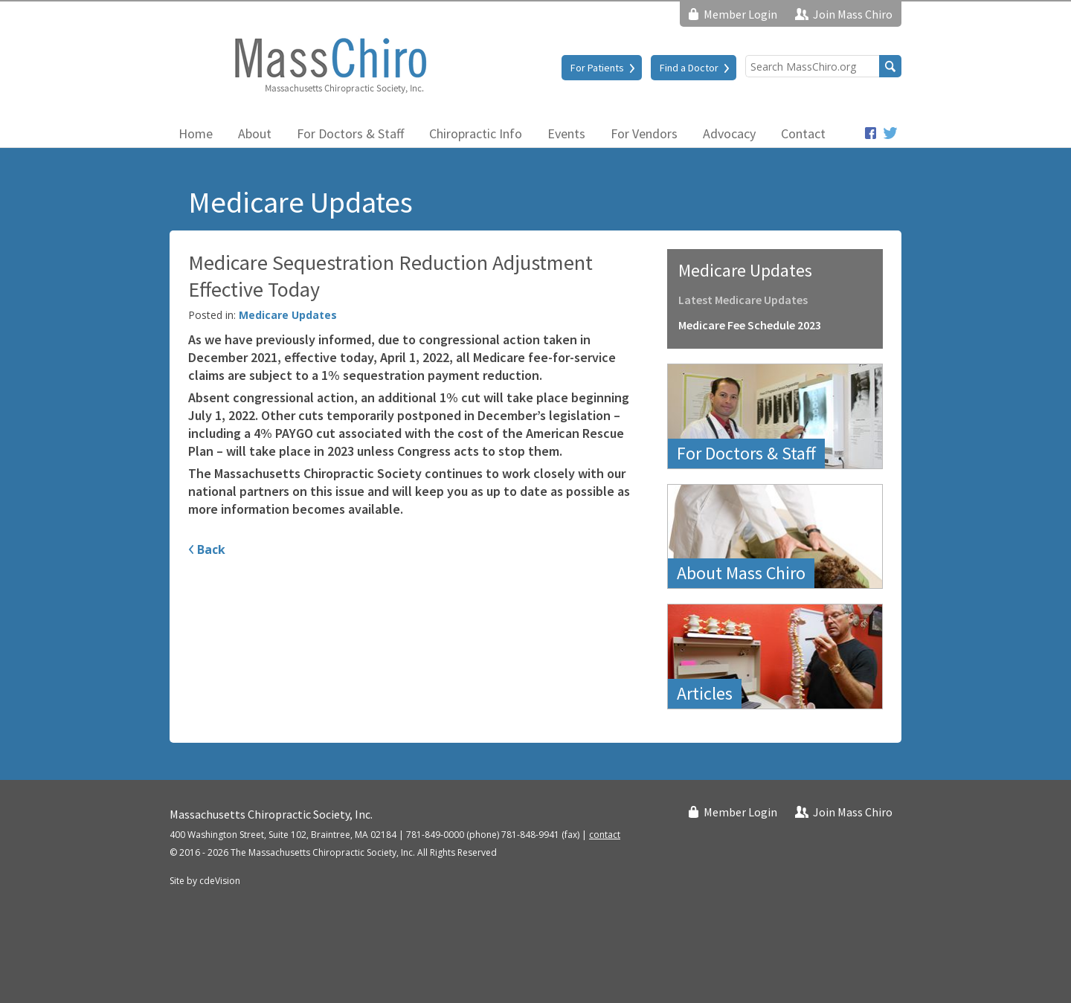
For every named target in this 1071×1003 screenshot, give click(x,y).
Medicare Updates (288, 315)
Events (566, 133)
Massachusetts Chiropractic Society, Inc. (329, 64)
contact (604, 834)
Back (211, 549)
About (254, 133)
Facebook (870, 133)
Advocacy (729, 133)
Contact (803, 133)
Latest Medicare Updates (743, 299)
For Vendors (644, 133)
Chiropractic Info (475, 133)
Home (195, 133)
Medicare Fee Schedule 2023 (749, 324)
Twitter (890, 133)
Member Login (740, 14)
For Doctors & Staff (350, 133)
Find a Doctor (689, 67)
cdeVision (219, 880)
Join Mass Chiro (852, 14)
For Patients (597, 67)
